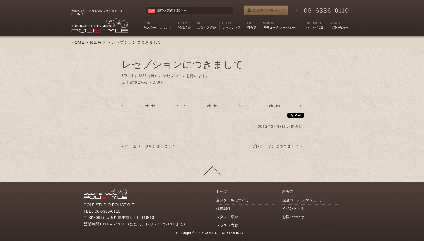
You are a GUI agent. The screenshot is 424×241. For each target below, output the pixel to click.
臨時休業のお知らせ (172, 10)
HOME (77, 42)
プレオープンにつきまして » (277, 146)
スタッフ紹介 (227, 217)
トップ (221, 192)
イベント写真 (293, 208)
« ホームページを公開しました (148, 146)
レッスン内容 (227, 225)
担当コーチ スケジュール (303, 200)
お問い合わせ (293, 217)
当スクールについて (232, 200)
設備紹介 (223, 208)
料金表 (287, 192)
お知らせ (97, 42)
